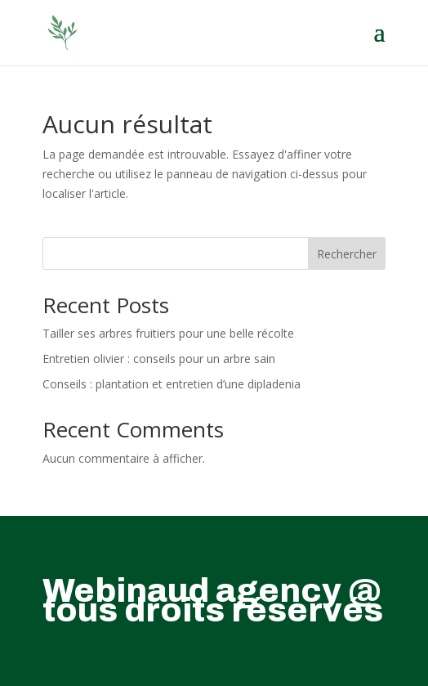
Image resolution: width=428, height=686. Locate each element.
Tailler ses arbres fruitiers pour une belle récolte (168, 333)
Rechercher (347, 254)
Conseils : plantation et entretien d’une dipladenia (171, 384)
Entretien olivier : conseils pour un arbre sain (158, 358)
